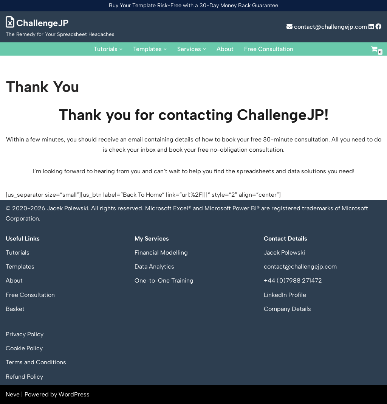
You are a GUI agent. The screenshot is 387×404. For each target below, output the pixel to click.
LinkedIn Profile (285, 294)
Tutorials (17, 252)
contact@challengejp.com (326, 26)
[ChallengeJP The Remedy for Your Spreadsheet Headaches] (60, 26)
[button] (120, 48)
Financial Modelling (161, 252)
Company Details (287, 308)
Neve (13, 394)
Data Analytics (154, 266)
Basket (15, 308)
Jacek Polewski (284, 252)
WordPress (74, 394)
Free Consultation (268, 49)
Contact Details (285, 238)
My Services (152, 238)
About (225, 49)
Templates (20, 266)
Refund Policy (24, 376)
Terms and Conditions (36, 362)
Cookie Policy (24, 348)
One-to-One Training (164, 280)
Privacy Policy (24, 334)
